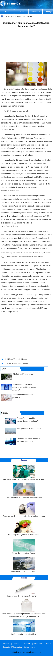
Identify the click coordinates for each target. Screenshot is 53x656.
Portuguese (37, 644)
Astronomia (35, 12)
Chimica (21, 12)
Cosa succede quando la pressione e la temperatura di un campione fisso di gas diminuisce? (24, 608)
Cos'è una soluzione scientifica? (24, 627)
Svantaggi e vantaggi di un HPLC (24, 565)
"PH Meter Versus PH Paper (16, 359)
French (6, 644)
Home (7, 12)
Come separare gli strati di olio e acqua (23, 528)
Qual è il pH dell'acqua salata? (17, 363)
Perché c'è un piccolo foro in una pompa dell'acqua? (24, 472)
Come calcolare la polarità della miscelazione (24, 491)
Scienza (18, 16)
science (9, 16)
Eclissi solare (29, 647)
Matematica (16, 647)
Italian (16, 644)
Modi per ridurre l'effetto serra (29, 428)
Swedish (48, 644)
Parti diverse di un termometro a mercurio (24, 589)
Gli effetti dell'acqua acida (23, 374)
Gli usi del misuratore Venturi (23, 546)
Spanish (27, 644)
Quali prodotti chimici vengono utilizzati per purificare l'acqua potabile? (24, 387)
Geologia (6, 647)
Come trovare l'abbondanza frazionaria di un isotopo (24, 509)
